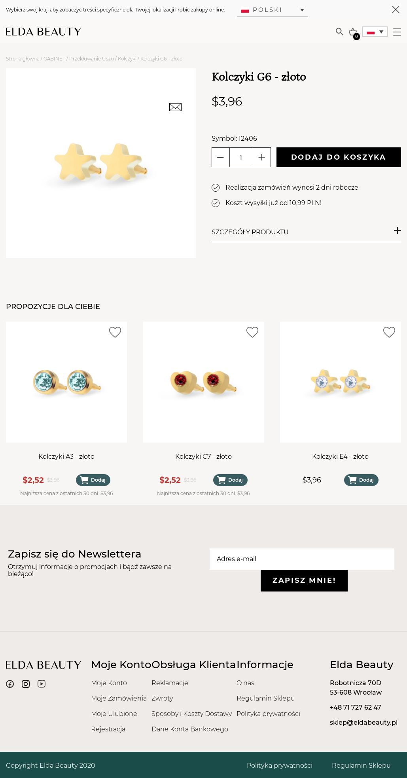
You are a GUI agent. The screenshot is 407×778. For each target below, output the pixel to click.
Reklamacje (169, 683)
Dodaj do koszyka (338, 157)
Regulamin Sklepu (266, 698)
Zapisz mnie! (304, 580)
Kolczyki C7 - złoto (203, 456)
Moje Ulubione (114, 714)
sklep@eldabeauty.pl (364, 722)
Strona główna (23, 59)
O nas (245, 683)
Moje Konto (109, 683)
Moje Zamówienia (119, 698)
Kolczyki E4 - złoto (340, 456)
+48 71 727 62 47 (355, 707)
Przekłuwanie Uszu (91, 59)
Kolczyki (127, 59)
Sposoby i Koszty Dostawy (191, 714)
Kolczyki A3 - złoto (66, 456)
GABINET (54, 59)
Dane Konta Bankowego (189, 729)
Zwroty (162, 698)
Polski (262, 9)
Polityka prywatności (268, 714)
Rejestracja (108, 729)
